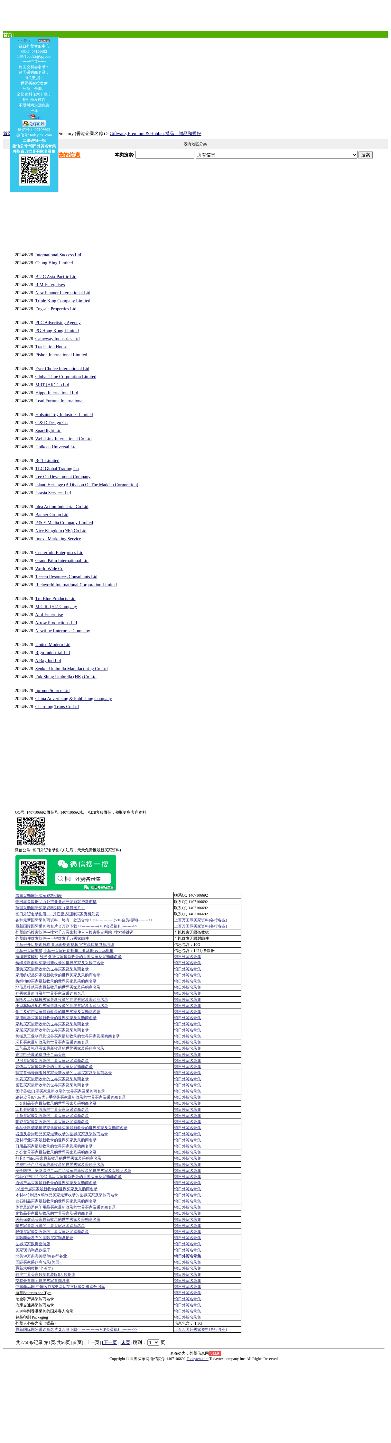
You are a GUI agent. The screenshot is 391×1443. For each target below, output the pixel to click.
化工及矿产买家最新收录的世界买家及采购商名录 (57, 1011)
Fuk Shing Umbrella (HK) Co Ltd (66, 676)
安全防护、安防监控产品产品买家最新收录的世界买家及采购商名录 (73, 1170)
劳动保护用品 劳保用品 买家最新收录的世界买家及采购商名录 (68, 1176)
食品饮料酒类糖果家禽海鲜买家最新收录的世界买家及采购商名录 (71, 1128)
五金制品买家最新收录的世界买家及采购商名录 (56, 1103)
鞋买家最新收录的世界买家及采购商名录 (50, 993)
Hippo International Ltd (56, 392)
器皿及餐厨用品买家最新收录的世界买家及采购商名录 (61, 1134)
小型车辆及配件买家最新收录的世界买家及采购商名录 (61, 1005)
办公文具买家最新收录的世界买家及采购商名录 (56, 1152)
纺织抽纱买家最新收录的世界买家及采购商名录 (56, 981)
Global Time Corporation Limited (65, 376)
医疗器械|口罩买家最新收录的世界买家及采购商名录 (60, 1091)
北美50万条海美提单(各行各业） (43, 1256)
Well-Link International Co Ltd (63, 438)
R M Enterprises (50, 284)
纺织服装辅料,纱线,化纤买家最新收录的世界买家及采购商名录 (68, 956)
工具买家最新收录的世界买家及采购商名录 (52, 1109)
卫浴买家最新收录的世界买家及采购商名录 (52, 1060)
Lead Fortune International (59, 400)
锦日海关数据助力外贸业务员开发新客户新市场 (56, 902)
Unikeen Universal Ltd (56, 446)
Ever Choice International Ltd (62, 368)
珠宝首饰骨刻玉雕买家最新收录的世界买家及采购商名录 (63, 1073)
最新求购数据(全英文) (34, 1268)
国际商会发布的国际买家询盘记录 (44, 1238)
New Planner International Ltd (62, 292)
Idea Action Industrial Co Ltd (61, 506)
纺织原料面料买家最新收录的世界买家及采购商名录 (59, 963)
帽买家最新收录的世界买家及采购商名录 (50, 1225)
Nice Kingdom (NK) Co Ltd (61, 530)
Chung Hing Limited (54, 262)
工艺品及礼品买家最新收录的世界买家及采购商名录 (59, 1048)
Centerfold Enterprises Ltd (59, 552)
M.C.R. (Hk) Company (56, 606)
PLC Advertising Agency (58, 322)
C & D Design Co (51, 422)
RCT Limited (47, 460)
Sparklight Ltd (48, 430)
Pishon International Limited (61, 354)
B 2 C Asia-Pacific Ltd (56, 276)
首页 (7, 133)
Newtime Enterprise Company (62, 630)
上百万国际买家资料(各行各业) (200, 920)
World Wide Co (49, 568)
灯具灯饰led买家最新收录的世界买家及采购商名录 (58, 1158)
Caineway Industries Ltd (57, 338)
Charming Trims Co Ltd (57, 706)
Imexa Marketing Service (58, 538)
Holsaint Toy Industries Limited (64, 414)
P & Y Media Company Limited (64, 522)
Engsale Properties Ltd (56, 308)
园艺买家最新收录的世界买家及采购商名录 (52, 1085)
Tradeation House (51, 346)
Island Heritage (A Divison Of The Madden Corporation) (86, 484)
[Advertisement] (195, 83)
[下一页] (110, 1342)
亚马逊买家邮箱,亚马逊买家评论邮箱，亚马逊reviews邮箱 (64, 950)
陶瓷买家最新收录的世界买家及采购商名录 (52, 1121)
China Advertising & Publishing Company (73, 698)
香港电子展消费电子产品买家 (40, 1054)
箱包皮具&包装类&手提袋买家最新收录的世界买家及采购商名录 (70, 1097)
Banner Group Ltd (52, 514)
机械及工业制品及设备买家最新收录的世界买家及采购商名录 (67, 1036)
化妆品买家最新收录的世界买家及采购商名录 (54, 1213)
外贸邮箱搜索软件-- (74, 932)
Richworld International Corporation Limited (76, 584)
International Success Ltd (58, 254)
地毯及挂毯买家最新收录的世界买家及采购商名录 (57, 987)
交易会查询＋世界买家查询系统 (42, 1280)
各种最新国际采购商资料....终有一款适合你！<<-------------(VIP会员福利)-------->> (84, 920)
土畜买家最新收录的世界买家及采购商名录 (52, 1115)
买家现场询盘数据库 (32, 1250)
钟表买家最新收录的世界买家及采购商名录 (52, 1079)
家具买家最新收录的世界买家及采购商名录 (52, 1024)
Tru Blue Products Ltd (55, 598)
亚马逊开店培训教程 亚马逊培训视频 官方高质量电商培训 (64, 944)
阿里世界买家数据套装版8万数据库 (45, 1274)
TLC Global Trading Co (57, 468)
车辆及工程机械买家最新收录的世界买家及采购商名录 (61, 999)
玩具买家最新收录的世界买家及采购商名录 (52, 1042)
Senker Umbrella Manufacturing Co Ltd (71, 668)
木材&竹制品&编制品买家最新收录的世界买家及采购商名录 (66, 1195)
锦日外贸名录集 (187, 956)
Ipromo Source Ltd (52, 690)
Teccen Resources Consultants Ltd (66, 576)
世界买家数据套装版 (32, 1244)
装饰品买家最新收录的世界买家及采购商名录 (54, 1066)
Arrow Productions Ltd (56, 622)
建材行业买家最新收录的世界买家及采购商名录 (56, 1140)
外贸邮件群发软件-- (52, 938)
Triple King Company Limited (62, 300)
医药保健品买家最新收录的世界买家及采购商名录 (57, 1219)
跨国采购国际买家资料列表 (38, 895)
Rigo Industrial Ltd (52, 652)
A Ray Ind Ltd (48, 660)
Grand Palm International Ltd (61, 560)
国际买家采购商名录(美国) (38, 1262)
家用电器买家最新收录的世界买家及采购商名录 (56, 1018)
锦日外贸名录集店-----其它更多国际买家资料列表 (57, 914)
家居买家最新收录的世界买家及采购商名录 (52, 1030)
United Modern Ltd (52, 644)
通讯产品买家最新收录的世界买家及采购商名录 (56, 1183)
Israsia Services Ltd (53, 492)
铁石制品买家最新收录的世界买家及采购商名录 (56, 1201)
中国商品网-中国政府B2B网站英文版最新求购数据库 (60, 1286)
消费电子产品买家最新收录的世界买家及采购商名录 (59, 1164)
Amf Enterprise (49, 614)
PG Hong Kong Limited (57, 330)
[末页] (126, 1342)
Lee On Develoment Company (62, 476)
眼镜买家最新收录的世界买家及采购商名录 (52, 1231)
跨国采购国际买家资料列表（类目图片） (50, 908)
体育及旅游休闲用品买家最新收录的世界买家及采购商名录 (65, 1207)
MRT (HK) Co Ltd (52, 384)
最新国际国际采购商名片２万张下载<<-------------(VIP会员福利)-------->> (76, 926)
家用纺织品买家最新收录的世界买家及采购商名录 (57, 975)
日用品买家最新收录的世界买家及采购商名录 (54, 1146)
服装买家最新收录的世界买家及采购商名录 (52, 969)
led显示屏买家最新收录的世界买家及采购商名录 (56, 1189)
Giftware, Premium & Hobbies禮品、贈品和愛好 (155, 133)
